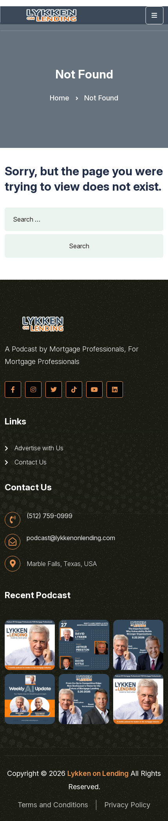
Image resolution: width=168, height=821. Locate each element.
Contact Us (26, 462)
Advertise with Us (34, 448)
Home (59, 98)
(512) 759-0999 (49, 516)
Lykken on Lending (97, 773)
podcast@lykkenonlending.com (71, 538)
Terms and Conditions (53, 805)
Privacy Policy (127, 805)
